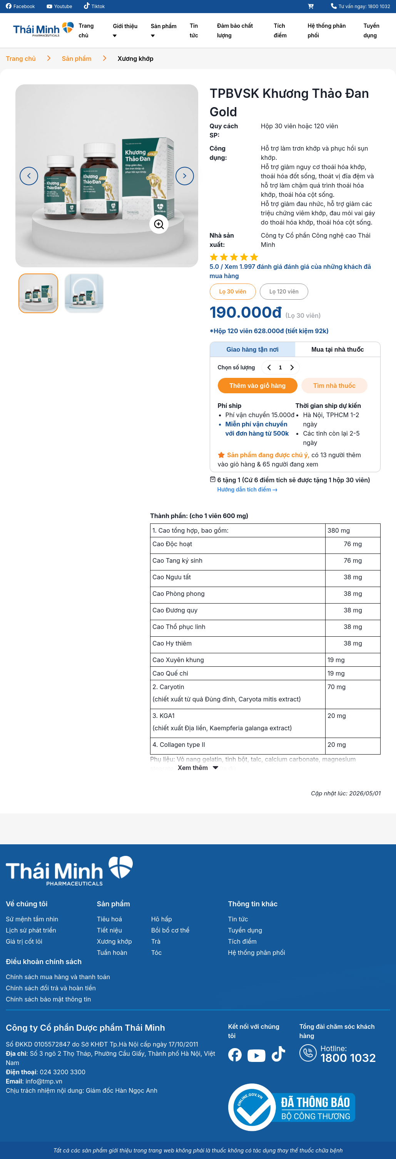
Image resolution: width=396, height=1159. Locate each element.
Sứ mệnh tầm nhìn (32, 919)
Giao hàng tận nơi (252, 349)
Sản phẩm (164, 26)
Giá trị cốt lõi (24, 941)
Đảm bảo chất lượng (235, 30)
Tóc (156, 952)
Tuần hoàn (112, 952)
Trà (155, 941)
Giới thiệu (125, 26)
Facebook (24, 6)
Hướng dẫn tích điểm (247, 489)
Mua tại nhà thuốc (337, 349)
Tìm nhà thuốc (336, 385)
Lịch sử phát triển (31, 930)
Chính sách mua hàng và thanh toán (58, 977)
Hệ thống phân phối (327, 30)
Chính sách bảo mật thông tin (48, 999)
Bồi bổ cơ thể (170, 930)
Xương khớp (136, 58)
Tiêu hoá (109, 919)
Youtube (63, 6)
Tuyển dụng (372, 30)
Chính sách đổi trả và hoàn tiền (51, 988)
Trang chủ (86, 30)
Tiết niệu (109, 930)
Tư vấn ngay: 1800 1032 (364, 6)
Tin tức (194, 30)
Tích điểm (280, 30)
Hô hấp (161, 919)
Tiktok (98, 6)
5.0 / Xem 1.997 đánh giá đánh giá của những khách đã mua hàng (290, 271)
